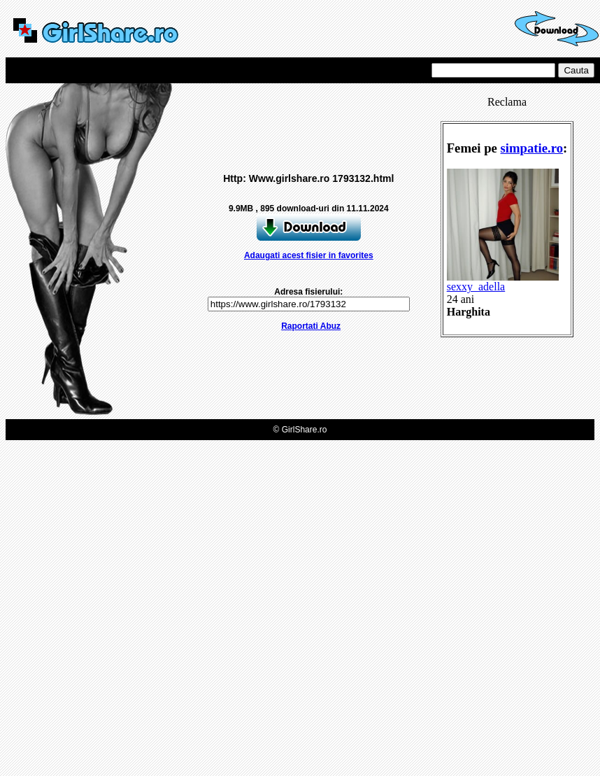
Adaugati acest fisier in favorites (308, 255)
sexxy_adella (503, 281)
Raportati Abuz (311, 326)
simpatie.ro (532, 148)
